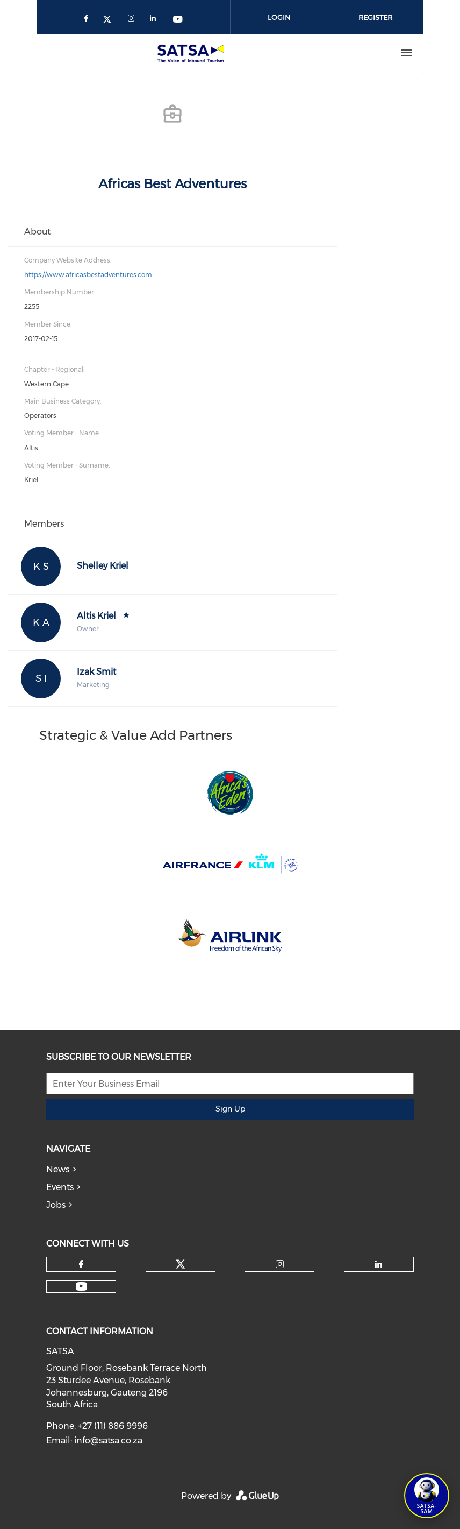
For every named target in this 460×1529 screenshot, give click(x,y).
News (57, 1169)
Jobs (56, 1205)
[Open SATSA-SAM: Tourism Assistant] (426, 1495)
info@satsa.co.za (108, 1440)
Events (60, 1187)
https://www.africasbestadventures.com (88, 275)
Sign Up (230, 1109)
